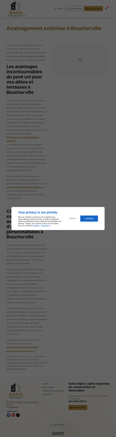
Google (36, 226)
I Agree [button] (89, 218)
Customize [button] (72, 218)
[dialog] (58, 218)
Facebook (45, 226)
